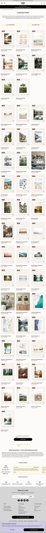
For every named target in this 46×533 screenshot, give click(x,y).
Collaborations (21, 510)
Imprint (25, 521)
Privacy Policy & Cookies (32, 521)
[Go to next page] (30, 445)
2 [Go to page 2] (20, 444)
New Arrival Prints (7, 509)
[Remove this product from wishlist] (13, 46)
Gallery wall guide (7, 506)
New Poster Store (21, 507)
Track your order (37, 506)
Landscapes (11, 9)
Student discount (21, 513)
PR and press (20, 509)
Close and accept (34, 529)
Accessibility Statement (23, 511)
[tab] (41, 3)
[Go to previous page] (16, 445)
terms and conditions (13, 521)
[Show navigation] (1, 3)
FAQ (35, 509)
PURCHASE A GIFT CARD (23, 517)
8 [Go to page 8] (27, 444)
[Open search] (4, 3)
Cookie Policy (20, 521)
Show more (23, 439)
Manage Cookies (37, 510)
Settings (12, 529)
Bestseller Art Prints (7, 507)
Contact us (36, 507)
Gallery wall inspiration (8, 510)
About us (20, 506)
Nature (6, 9)
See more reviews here (23, 476)
